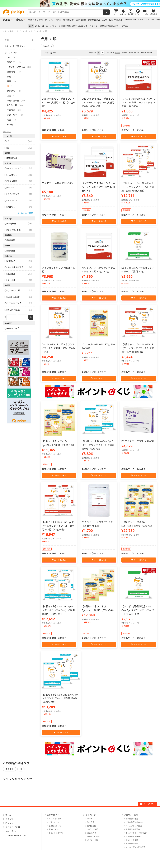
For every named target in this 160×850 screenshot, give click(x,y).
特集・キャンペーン (37, 20)
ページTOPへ (147, 804)
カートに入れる (59, 136)
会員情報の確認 (132, 818)
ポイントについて (56, 833)
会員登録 (9, 819)
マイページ (90, 814)
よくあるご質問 (154, 19)
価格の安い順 (134, 52)
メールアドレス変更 (134, 826)
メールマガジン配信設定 (135, 847)
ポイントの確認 (132, 840)
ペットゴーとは (55, 818)
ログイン (141, 19)
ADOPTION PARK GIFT (112, 20)
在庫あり (47, 46)
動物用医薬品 (94, 20)
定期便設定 (91, 826)
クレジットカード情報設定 (136, 833)
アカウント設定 (131, 814)
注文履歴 (90, 822)
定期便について (55, 826)
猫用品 (19, 19)
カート (90, 818)
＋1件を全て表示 (25, 213)
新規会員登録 (131, 19)
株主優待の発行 (132, 843)
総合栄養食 (81, 20)
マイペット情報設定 (134, 836)
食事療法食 (68, 20)
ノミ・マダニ (55, 20)
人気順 (117, 52)
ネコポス (9, 769)
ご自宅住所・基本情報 (134, 822)
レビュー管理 (92, 829)
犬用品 (6, 19)
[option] (80, 3)
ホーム (8, 814)
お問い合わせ (11, 831)
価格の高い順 (146, 52)
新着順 (124, 52)
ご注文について (55, 822)
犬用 (7, 40)
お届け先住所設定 (133, 829)
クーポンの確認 (93, 836)
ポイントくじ (92, 840)
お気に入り (91, 833)
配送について (54, 829)
